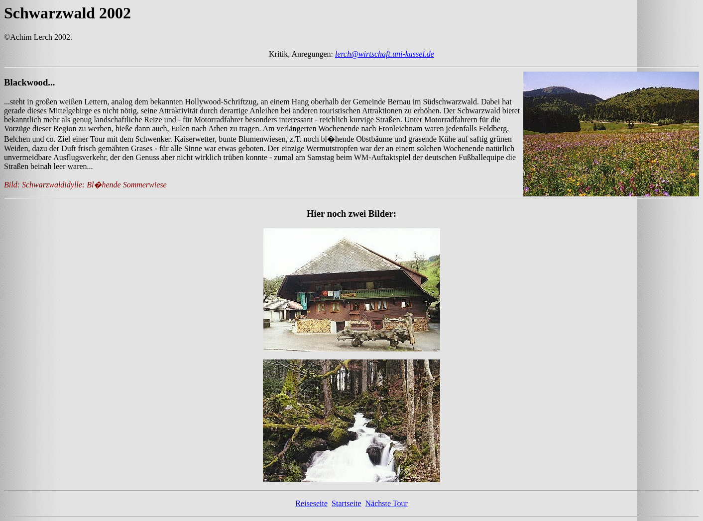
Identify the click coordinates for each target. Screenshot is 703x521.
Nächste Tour (386, 503)
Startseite (346, 503)
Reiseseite (311, 503)
